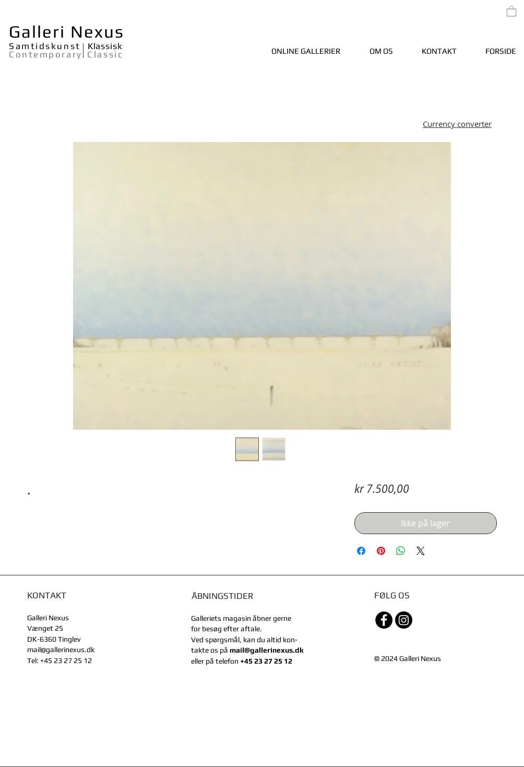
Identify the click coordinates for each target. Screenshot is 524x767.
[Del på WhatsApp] (401, 551)
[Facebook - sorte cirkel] (383, 620)
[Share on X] (420, 551)
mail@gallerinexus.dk (60, 649)
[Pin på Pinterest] (381, 551)
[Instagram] (403, 620)
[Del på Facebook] (361, 551)
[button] (457, 125)
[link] (511, 10)
